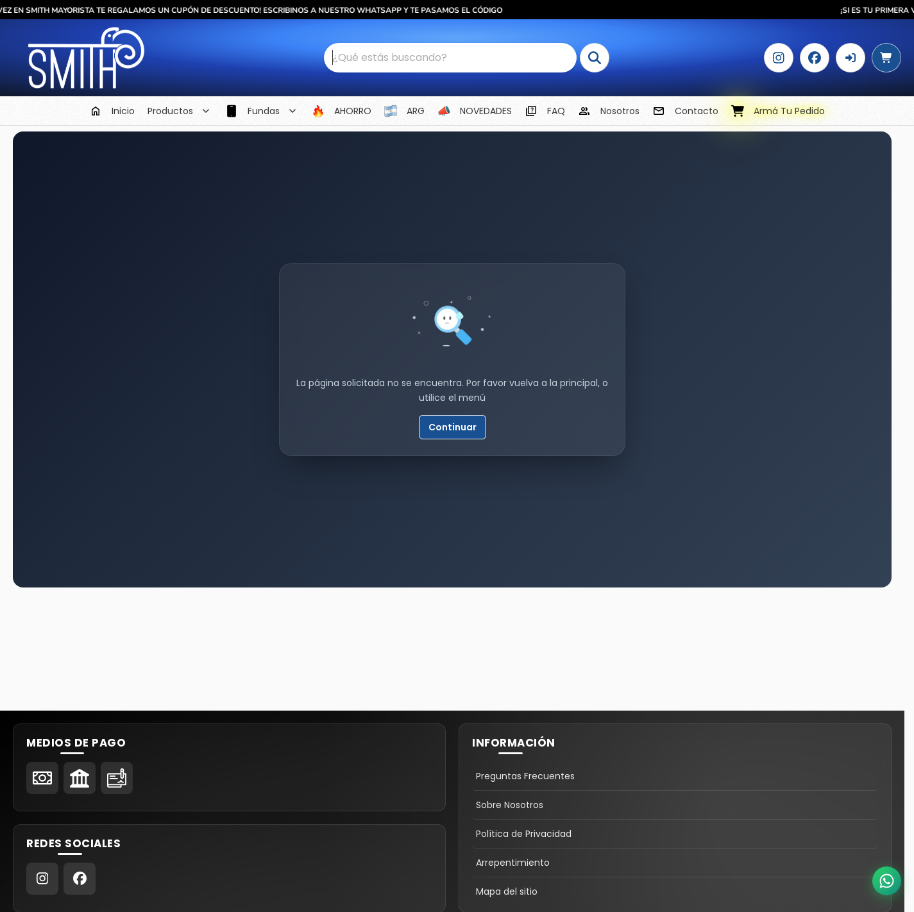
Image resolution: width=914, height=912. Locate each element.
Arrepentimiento (513, 862)
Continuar (452, 427)
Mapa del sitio (506, 891)
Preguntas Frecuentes (525, 776)
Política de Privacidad (523, 833)
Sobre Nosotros (509, 804)
